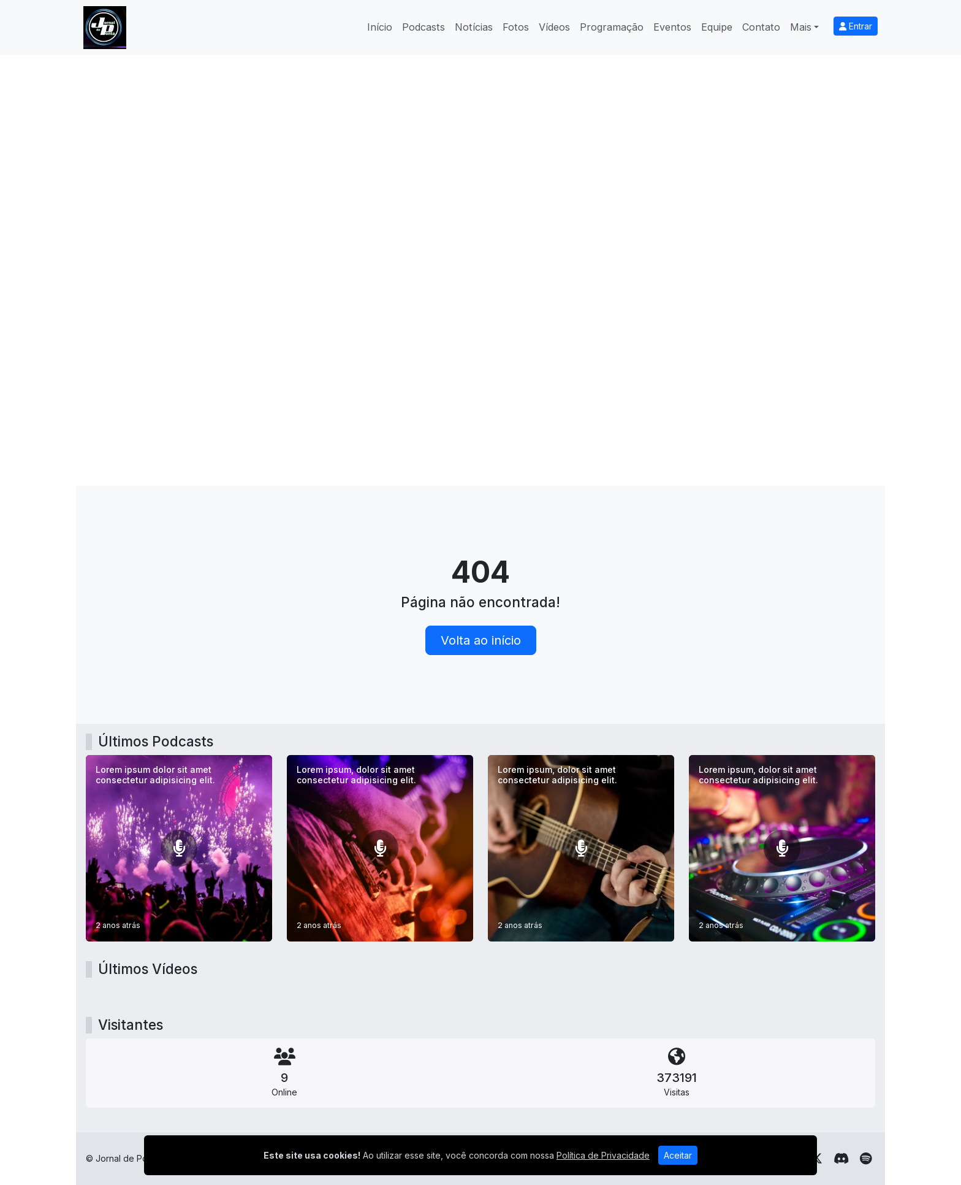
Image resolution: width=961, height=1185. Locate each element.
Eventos (672, 27)
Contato (761, 27)
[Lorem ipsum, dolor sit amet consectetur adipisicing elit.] (380, 848)
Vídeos (554, 27)
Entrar (855, 26)
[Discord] (841, 1158)
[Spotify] (866, 1158)
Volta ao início (481, 640)
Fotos (516, 27)
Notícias (474, 27)
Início (379, 27)
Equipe (716, 27)
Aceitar (678, 1155)
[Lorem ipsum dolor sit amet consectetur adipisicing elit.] (179, 848)
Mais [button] (800, 27)
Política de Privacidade (603, 1155)
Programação (612, 27)
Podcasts (423, 27)
